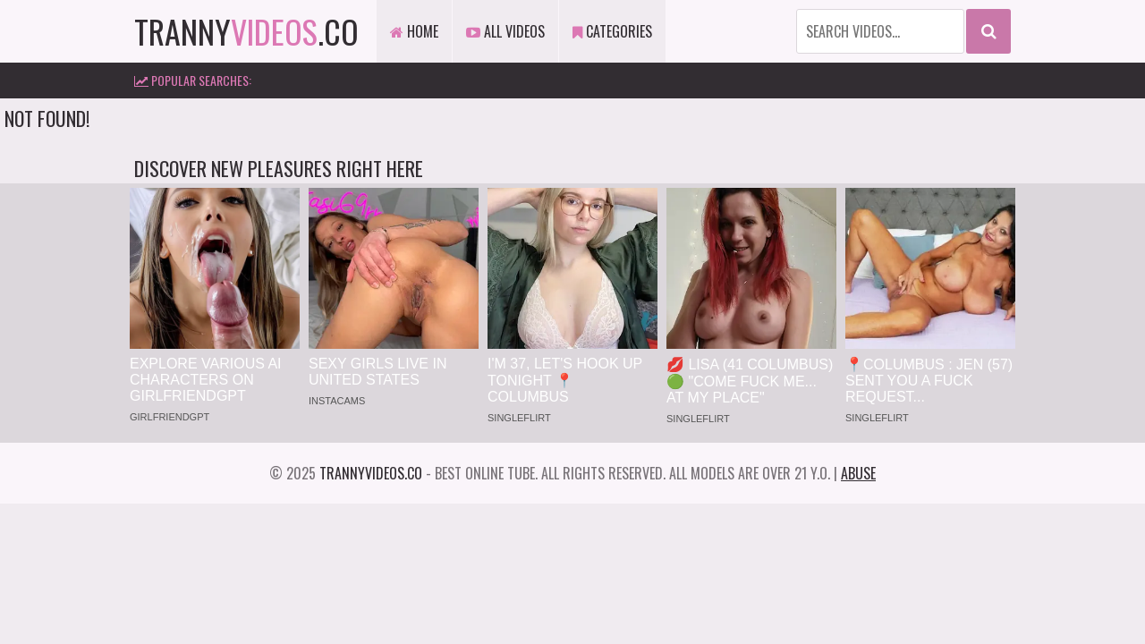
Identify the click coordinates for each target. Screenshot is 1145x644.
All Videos (505, 31)
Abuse (858, 473)
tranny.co (246, 31)
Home (414, 31)
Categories (612, 31)
